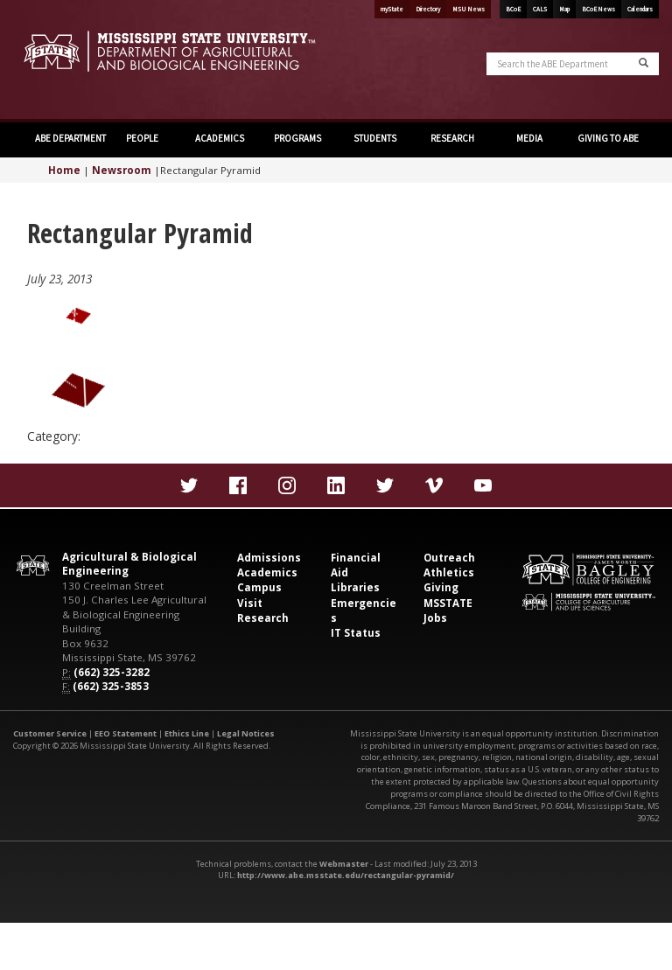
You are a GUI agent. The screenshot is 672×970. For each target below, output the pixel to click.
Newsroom (121, 170)
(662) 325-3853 (111, 686)
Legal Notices (246, 733)
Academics (267, 572)
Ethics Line (186, 733)
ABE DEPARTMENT (69, 138)
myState (392, 9)
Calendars (640, 9)
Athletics (449, 572)
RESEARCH (452, 138)
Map (564, 9)
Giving (441, 587)
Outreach (449, 557)
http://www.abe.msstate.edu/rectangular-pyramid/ (345, 875)
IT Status (356, 632)
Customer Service (50, 733)
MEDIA (529, 138)
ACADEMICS (219, 138)
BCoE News (598, 9)
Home (64, 170)
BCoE (513, 9)
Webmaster (343, 863)
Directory (428, 9)
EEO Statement (125, 733)
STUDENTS (375, 138)
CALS (540, 9)
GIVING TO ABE (608, 138)
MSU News (468, 9)
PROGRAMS (297, 138)
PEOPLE (142, 138)
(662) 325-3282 (112, 672)
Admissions (269, 557)
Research (263, 618)
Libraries (355, 587)
